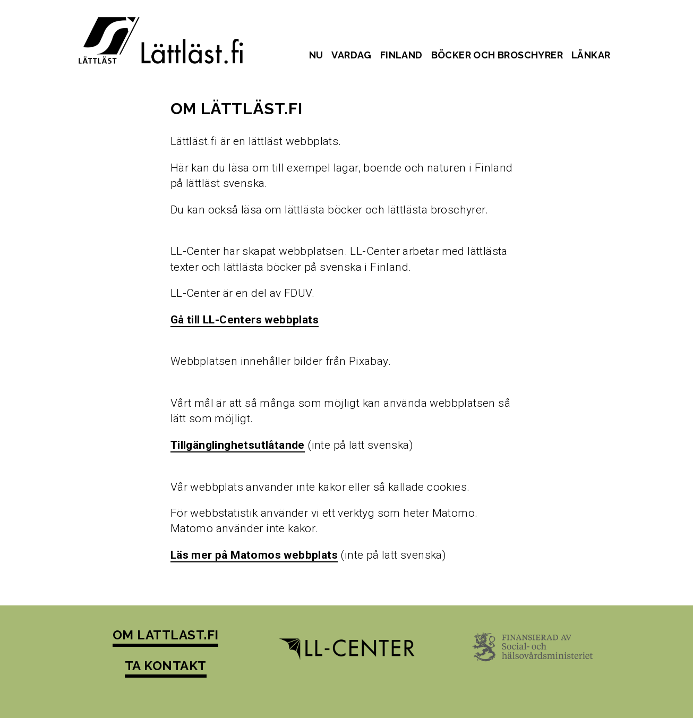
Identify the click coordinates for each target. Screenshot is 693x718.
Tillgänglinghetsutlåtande (237, 445)
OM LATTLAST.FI (166, 635)
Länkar (590, 55)
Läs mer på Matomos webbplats (254, 555)
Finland (401, 55)
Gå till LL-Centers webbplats (244, 319)
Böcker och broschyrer (497, 55)
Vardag (351, 55)
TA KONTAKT (166, 665)
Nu (316, 55)
